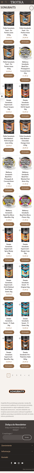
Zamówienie (17, 446)
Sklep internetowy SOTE (28, 469)
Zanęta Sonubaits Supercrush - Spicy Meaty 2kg (8, 249)
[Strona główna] (17, 2)
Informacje (17, 451)
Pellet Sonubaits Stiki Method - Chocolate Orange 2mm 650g (25, 140)
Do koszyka (8, 42)
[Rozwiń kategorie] (2, 2)
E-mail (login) (7, 434)
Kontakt (4, 457)
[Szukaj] (6, 2)
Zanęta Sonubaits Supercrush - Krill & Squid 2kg (25, 104)
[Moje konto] (32, 2)
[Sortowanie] (31, 8)
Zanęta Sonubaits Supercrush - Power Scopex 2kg (9, 104)
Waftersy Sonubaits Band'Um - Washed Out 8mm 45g (25, 177)
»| (28, 375)
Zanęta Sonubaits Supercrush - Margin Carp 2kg (25, 249)
